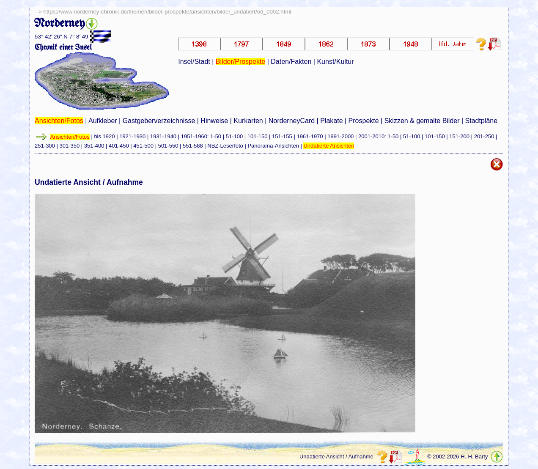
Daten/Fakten (291, 61)
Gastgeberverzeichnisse (159, 120)
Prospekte (364, 120)
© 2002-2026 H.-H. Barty (457, 457)
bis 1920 (104, 137)
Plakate (331, 120)
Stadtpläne (481, 120)
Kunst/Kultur (335, 61)
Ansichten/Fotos (59, 120)
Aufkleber (102, 120)
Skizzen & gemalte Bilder (422, 120)
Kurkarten (248, 120)
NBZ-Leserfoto (225, 146)
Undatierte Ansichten (328, 146)
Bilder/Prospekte (240, 61)
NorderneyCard (292, 120)
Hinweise (214, 120)
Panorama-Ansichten (273, 146)
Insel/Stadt (194, 61)
